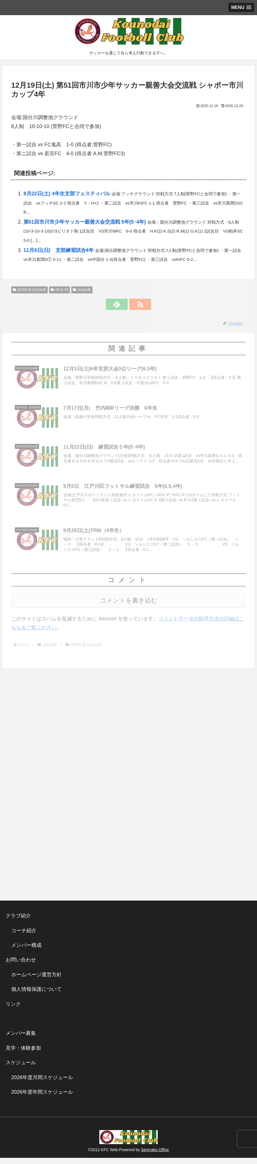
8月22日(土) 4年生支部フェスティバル (67, 193)
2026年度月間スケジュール (42, 1083)
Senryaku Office (155, 1156)
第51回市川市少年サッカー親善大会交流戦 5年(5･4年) (85, 222)
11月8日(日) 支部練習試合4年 (59, 250)
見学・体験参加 (23, 1054)
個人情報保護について (36, 995)
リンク (13, 1010)
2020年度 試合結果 (29, 290)
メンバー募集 (21, 1039)
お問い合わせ (21, 966)
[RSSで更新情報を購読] (135, 304)
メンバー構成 (26, 951)
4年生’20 (59, 290)
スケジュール (21, 1069)
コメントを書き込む (128, 606)
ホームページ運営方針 (36, 981)
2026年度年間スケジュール (42, 1098)
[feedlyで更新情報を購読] (122, 304)
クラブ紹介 (21, 922)
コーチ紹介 (23, 937)
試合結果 (82, 290)
